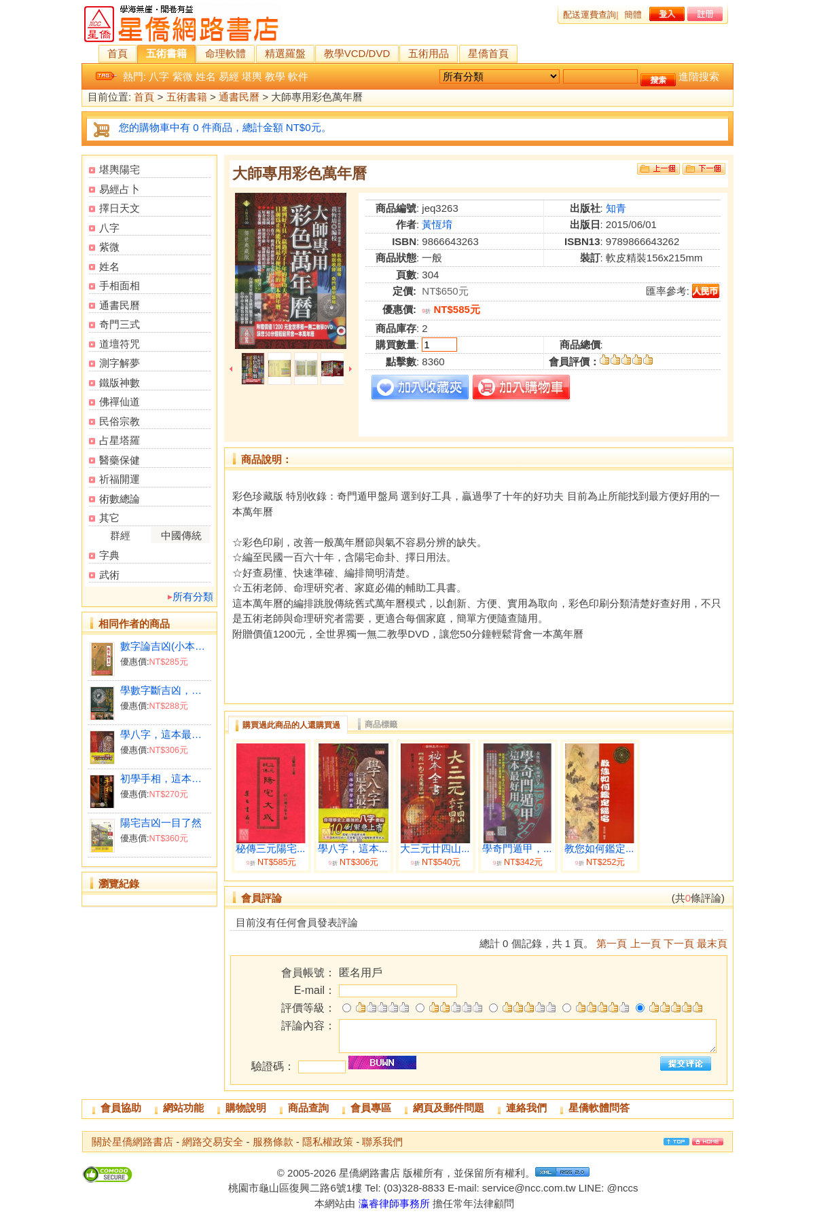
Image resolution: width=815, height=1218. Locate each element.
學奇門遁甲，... (517, 848)
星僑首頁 (488, 53)
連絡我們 (526, 1107)
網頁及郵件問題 (448, 1107)
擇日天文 (119, 208)
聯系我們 (382, 1141)
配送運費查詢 (589, 15)
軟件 (298, 76)
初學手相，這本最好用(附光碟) (165, 778)
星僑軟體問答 (599, 1107)
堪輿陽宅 (119, 169)
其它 (109, 517)
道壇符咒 (119, 344)
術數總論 (119, 498)
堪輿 (252, 76)
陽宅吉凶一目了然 (161, 822)
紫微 (183, 76)
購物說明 (245, 1107)
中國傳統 (181, 535)
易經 (229, 76)
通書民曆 (239, 97)
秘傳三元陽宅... (271, 848)
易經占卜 (119, 189)
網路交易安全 (212, 1141)
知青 (616, 208)
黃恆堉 (437, 224)
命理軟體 (225, 53)
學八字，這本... (353, 848)
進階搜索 (698, 76)
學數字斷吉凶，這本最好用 (165, 690)
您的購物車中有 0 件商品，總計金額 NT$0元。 (225, 127)
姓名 (206, 76)
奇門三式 (119, 324)
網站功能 (183, 1107)
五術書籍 (166, 53)
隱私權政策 (327, 1141)
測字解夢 (119, 363)
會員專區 (370, 1107)
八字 (159, 76)
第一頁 (611, 943)
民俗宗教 (119, 421)
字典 (109, 555)
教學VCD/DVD (357, 53)
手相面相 (119, 285)
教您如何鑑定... (599, 848)
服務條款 (273, 1141)
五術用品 (428, 53)
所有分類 (193, 596)
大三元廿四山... (435, 848)
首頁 (117, 53)
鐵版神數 (119, 382)
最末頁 (712, 943)
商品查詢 (308, 1107)
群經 (120, 535)
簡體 (633, 15)
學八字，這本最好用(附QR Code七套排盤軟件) (165, 734)
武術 (109, 574)
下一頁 (679, 943)
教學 (275, 76)
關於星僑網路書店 (132, 1141)
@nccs (622, 1188)
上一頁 (645, 943)
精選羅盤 (285, 53)
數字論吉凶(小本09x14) (165, 646)
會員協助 (121, 1107)
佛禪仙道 (119, 401)
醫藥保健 (119, 460)
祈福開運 (119, 479)
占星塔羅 (119, 440)
